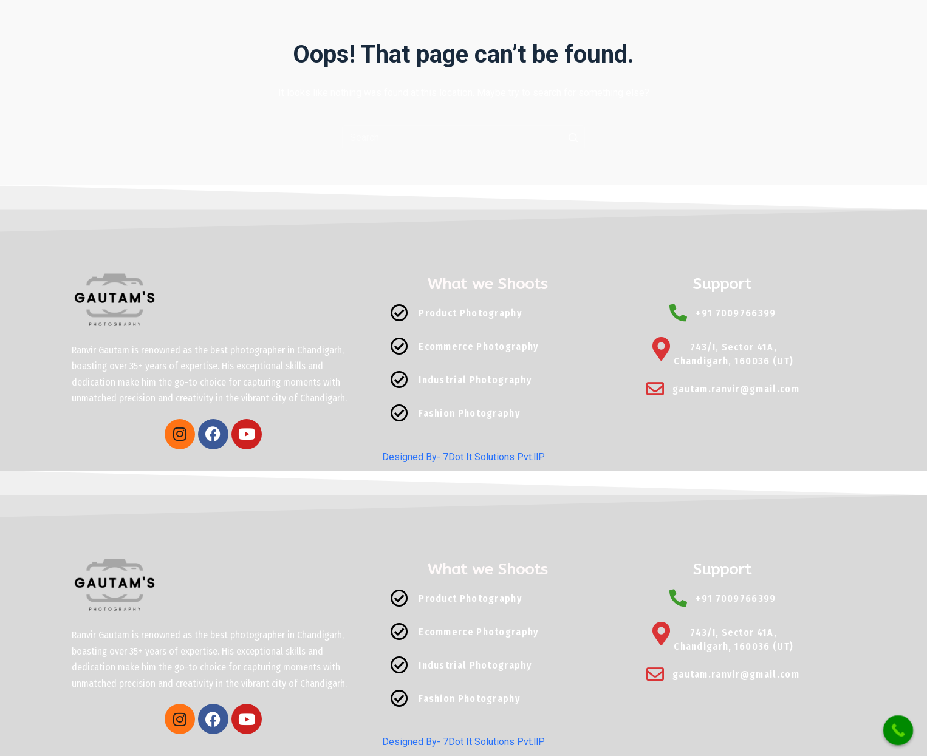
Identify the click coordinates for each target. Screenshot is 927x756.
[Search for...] (463, 137)
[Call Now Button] (898, 730)
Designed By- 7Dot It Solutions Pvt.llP (463, 457)
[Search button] (573, 137)
